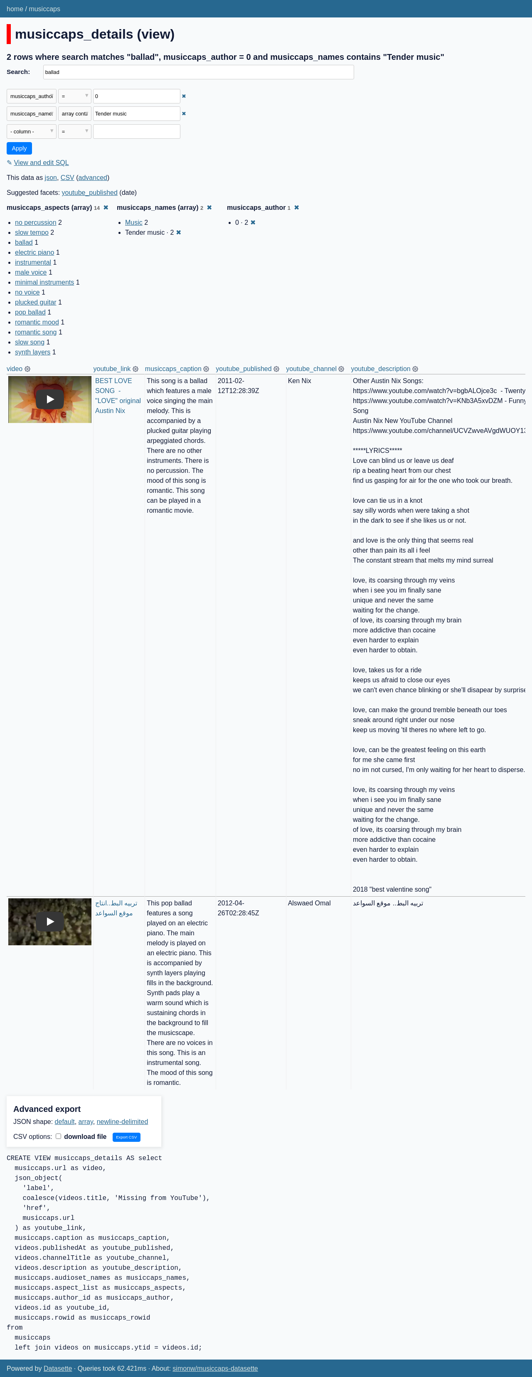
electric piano (34, 252)
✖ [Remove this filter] (184, 96)
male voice (31, 272)
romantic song (36, 332)
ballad (24, 242)
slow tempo (32, 232)
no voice (27, 292)
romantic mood (37, 322)
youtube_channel (311, 368)
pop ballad (30, 312)
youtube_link (112, 368)
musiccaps (44, 8)
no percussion (36, 222)
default (65, 1121)
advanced (93, 177)
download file (81, 1136)
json (51, 177)
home (15, 8)
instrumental (33, 262)
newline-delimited (122, 1121)
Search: (18, 71)
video (14, 368)
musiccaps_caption (173, 368)
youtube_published (90, 192)
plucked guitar (36, 302)
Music (134, 222)
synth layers (32, 352)
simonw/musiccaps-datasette (215, 1368)
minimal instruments (44, 282)
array (86, 1121)
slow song (29, 342)
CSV (67, 177)
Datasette (58, 1368)
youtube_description (380, 368)
